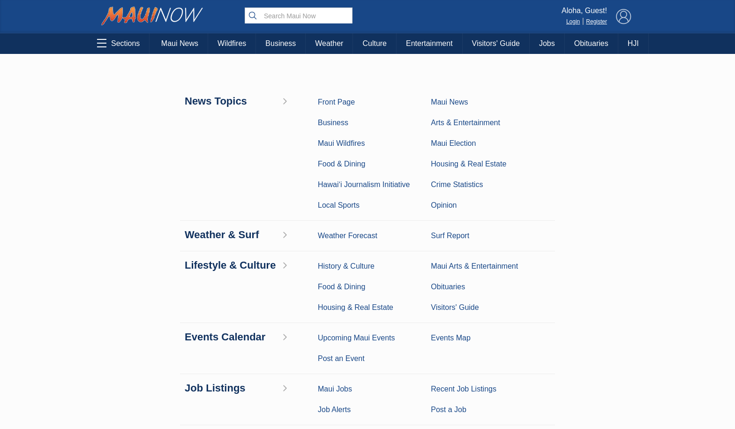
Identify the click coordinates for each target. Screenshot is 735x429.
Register (596, 21)
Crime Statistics (141, 333)
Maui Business (218, 289)
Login (573, 21)
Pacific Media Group (580, 332)
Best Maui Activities (218, 333)
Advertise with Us (367, 331)
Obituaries (591, 43)
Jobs (547, 43)
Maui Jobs (142, 376)
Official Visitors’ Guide (218, 376)
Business (280, 43)
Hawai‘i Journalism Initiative (141, 396)
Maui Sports (218, 318)
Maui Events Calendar (218, 362)
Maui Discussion (141, 347)
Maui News (179, 43)
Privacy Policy (531, 350)
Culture (374, 43)
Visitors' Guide (496, 43)
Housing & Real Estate (142, 362)
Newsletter (367, 370)
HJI (633, 43)
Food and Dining (219, 347)
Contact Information (367, 311)
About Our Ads (577, 350)
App (368, 350)
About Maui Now (368, 291)
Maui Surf (142, 318)
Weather (329, 43)
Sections (118, 43)
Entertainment (429, 43)
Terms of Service (367, 390)
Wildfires (232, 43)
